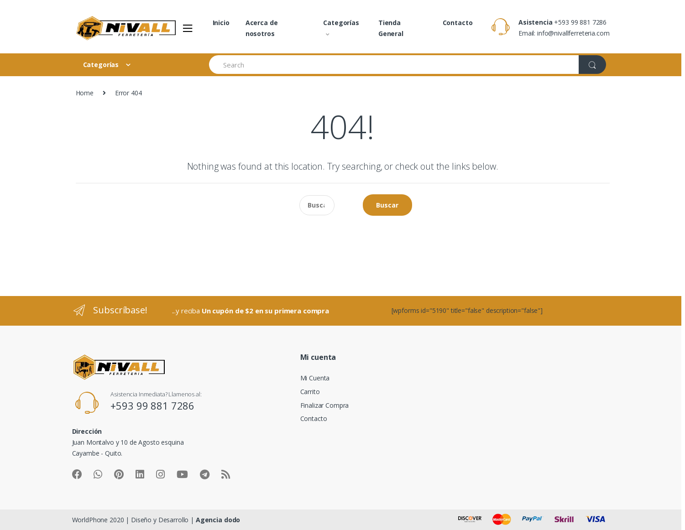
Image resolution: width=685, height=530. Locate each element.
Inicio (221, 22)
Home (85, 92)
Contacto (458, 22)
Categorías (341, 22)
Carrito (310, 391)
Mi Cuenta (315, 378)
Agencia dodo (218, 519)
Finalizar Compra (324, 405)
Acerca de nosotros (262, 28)
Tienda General (390, 28)
